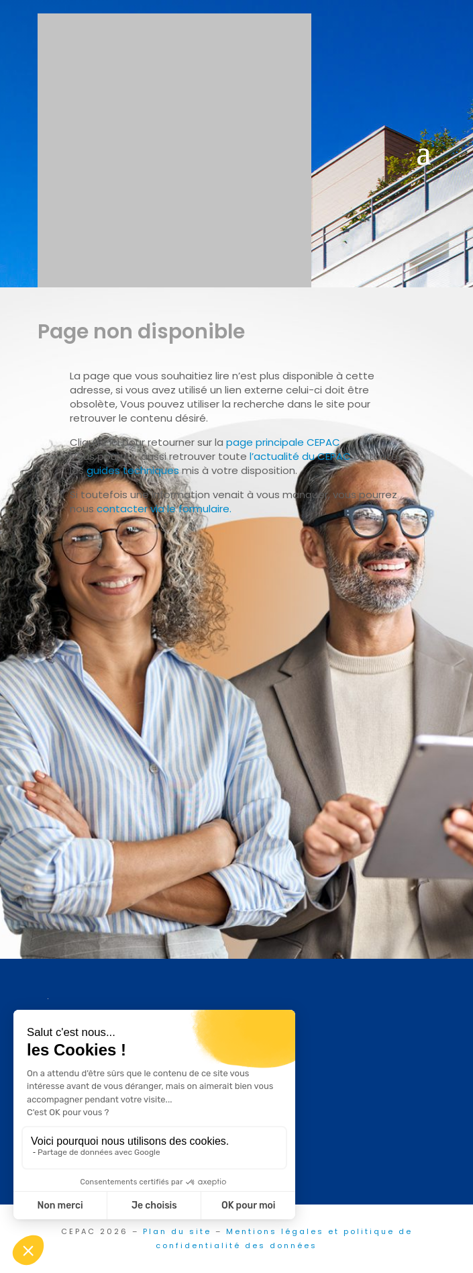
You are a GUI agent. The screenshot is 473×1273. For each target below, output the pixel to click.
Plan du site (177, 1231)
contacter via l (133, 509)
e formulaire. (200, 509)
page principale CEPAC (283, 442)
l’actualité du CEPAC (300, 456)
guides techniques (133, 470)
